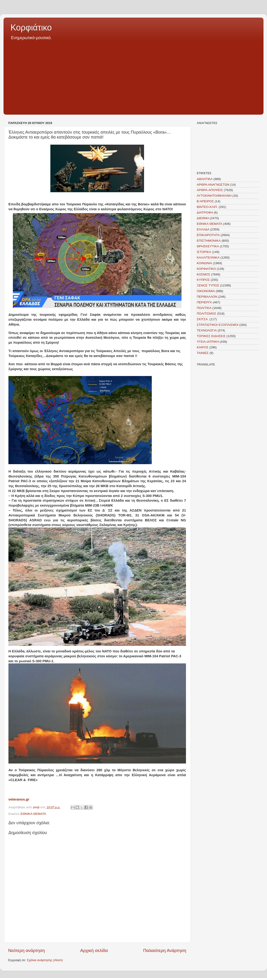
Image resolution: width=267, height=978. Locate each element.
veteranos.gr (18, 799)
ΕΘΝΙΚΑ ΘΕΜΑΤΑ (33, 814)
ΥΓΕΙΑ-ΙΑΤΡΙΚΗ (208, 341)
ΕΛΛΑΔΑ (203, 229)
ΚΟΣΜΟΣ (203, 274)
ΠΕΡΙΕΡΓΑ (204, 302)
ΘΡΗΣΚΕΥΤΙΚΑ (208, 246)
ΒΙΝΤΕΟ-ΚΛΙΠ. (207, 207)
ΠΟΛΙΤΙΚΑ (204, 308)
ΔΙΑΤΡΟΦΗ (205, 212)
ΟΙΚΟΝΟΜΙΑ (206, 291)
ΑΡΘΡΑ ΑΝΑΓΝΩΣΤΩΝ (213, 184)
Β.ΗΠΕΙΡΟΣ (205, 201)
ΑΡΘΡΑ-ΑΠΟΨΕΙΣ (210, 190)
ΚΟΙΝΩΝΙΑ (204, 263)
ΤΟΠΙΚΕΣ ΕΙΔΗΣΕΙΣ (211, 336)
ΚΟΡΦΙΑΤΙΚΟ (206, 269)
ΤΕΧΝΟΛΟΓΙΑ (207, 330)
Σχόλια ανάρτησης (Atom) (45, 960)
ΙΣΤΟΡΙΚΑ (204, 252)
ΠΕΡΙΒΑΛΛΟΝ (207, 296)
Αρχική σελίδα (94, 950)
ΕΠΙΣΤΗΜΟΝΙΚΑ (209, 240)
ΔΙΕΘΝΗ (203, 218)
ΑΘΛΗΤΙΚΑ (205, 179)
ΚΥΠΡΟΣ (203, 280)
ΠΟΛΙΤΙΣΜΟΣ (206, 313)
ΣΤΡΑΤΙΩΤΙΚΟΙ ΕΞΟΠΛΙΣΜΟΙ (217, 325)
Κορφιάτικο (31, 27)
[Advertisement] (133, 76)
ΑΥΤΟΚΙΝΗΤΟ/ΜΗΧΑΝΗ (214, 195)
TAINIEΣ (203, 353)
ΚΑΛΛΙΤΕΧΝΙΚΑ (208, 257)
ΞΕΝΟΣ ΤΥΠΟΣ (208, 285)
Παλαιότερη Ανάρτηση (164, 950)
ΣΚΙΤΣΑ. (202, 319)
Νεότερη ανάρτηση (26, 950)
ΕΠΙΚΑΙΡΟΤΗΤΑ (208, 235)
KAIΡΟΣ (202, 347)
